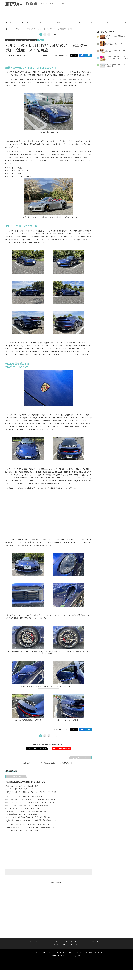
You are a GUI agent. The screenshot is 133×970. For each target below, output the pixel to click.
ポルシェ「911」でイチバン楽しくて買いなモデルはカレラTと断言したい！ (28, 824)
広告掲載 (78, 950)
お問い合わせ (69, 950)
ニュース (25, 23)
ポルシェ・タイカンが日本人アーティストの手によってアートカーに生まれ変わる (29, 802)
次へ (55, 34)
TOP (31, 939)
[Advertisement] (66, 12)
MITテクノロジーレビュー (71, 943)
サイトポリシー (33, 950)
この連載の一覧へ (16, 776)
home (8, 29)
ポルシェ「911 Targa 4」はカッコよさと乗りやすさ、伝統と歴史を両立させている (30, 799)
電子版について (99, 950)
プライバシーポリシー (47, 950)
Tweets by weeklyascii (55, 882)
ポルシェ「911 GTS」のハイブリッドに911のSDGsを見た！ (23, 830)
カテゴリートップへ (80, 758)
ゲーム (58, 23)
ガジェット (41, 23)
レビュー (8, 23)
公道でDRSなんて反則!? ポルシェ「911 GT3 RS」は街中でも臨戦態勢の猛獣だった (29, 827)
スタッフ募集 (88, 950)
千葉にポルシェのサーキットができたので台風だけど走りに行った (25, 796)
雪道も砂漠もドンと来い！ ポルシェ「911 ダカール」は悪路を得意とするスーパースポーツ (30, 820)
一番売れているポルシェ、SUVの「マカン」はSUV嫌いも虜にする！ (25, 811)
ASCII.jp (57, 943)
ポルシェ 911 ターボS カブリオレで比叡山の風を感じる (21, 786)
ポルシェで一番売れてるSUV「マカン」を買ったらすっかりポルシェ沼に (27, 805)
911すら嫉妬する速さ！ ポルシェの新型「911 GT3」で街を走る (24, 808)
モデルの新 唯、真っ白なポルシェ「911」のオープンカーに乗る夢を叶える (27, 817)
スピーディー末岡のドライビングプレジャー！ (21, 40)
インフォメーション (97, 939)
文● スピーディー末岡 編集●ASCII (55, 55)
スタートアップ (91, 23)
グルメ (75, 23)
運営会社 (59, 950)
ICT (108, 23)
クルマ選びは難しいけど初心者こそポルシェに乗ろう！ (22, 814)
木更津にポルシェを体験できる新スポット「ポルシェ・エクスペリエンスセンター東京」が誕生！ (30, 792)
